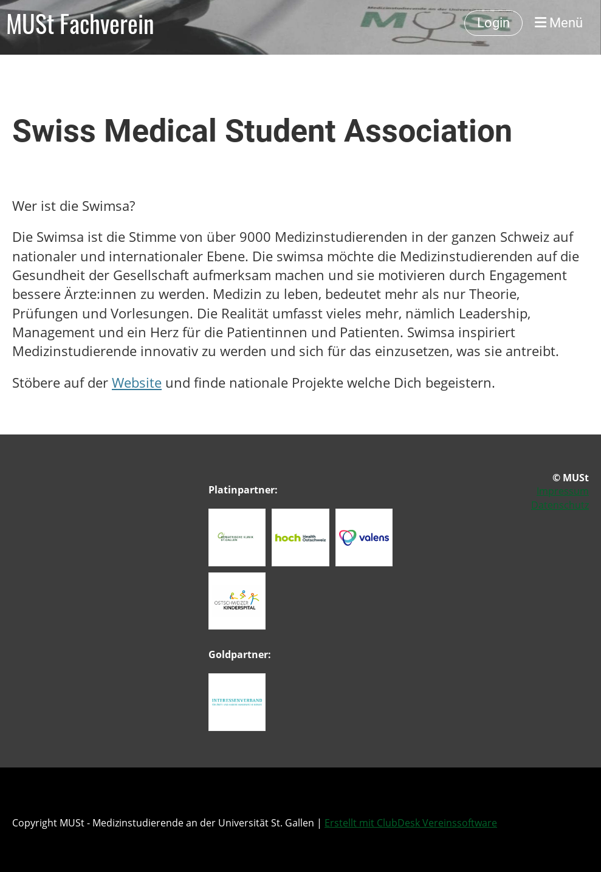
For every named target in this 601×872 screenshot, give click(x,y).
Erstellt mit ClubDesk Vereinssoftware (411, 822)
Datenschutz (560, 505)
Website (137, 382)
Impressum (563, 491)
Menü (559, 22)
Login (493, 22)
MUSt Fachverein (80, 23)
